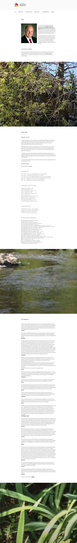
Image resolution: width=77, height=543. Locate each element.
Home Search (37, 11)
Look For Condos (29, 11)
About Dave (21, 11)
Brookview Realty (45, 11)
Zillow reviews (49, 53)
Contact (52, 11)
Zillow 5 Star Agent (25, 163)
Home (15, 11)
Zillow (31, 166)
